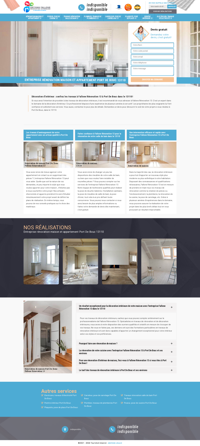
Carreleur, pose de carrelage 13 (113, 17)
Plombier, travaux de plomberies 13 (92, 17)
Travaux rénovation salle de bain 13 (72, 17)
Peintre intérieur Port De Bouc (57, 403)
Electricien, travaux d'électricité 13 (165, 17)
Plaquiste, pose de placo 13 (131, 17)
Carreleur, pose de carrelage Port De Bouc (100, 397)
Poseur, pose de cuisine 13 (53, 17)
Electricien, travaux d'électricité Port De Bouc (60, 397)
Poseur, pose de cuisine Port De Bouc (140, 403)
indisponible (97, 5)
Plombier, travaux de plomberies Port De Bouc (100, 404)
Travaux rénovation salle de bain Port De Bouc (140, 397)
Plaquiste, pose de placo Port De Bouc (61, 407)
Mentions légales (115, 443)
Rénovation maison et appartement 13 (34, 17)
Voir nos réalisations (162, 11)
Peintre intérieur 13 (147, 17)
